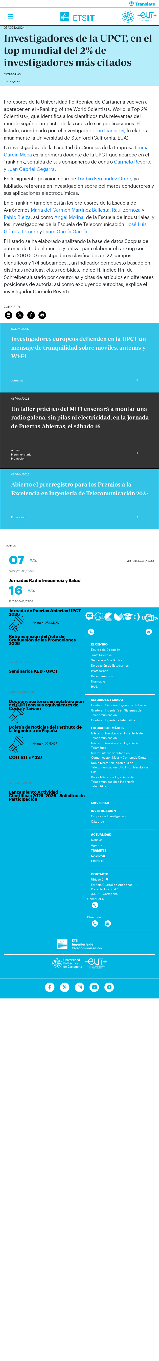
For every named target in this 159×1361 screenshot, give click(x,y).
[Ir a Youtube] (94, 987)
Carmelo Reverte (133, 162)
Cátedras (97, 821)
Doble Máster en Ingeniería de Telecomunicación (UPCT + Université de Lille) (119, 767)
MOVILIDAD (100, 803)
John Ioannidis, (109, 130)
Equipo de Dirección (105, 649)
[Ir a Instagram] (79, 987)
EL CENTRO (99, 644)
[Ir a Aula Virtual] (128, 619)
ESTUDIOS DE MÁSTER (107, 728)
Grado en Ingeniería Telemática (113, 720)
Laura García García (65, 231)
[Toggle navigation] (10, 17)
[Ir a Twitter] (64, 987)
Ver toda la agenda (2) (140, 561)
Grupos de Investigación (108, 816)
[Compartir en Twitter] (20, 314)
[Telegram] (109, 987)
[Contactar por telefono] (91, 632)
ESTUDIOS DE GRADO (107, 699)
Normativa (98, 681)
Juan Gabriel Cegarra (31, 169)
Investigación (12, 81)
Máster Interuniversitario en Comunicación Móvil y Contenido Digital (119, 755)
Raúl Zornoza (126, 210)
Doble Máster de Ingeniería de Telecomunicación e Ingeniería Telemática (112, 781)
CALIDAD (98, 855)
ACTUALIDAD (101, 834)
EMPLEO (97, 861)
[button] (121, 4)
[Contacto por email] (148, 632)
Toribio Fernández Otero (104, 178)
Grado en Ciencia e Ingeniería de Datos (118, 705)
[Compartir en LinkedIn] (8, 314)
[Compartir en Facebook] (31, 314)
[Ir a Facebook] (49, 987)
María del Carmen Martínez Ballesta (70, 210)
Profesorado (99, 670)
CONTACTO (99, 874)
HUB (94, 686)
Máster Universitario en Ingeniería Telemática (114, 745)
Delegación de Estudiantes (110, 665)
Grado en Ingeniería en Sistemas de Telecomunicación (116, 712)
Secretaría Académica (106, 660)
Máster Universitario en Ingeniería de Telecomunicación (117, 735)
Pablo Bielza (17, 217)
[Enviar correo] (42, 314)
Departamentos (102, 676)
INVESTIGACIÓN (103, 811)
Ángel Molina (68, 217)
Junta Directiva (101, 655)
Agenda (96, 845)
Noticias (96, 839)
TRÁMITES (98, 850)
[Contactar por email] (107, 923)
